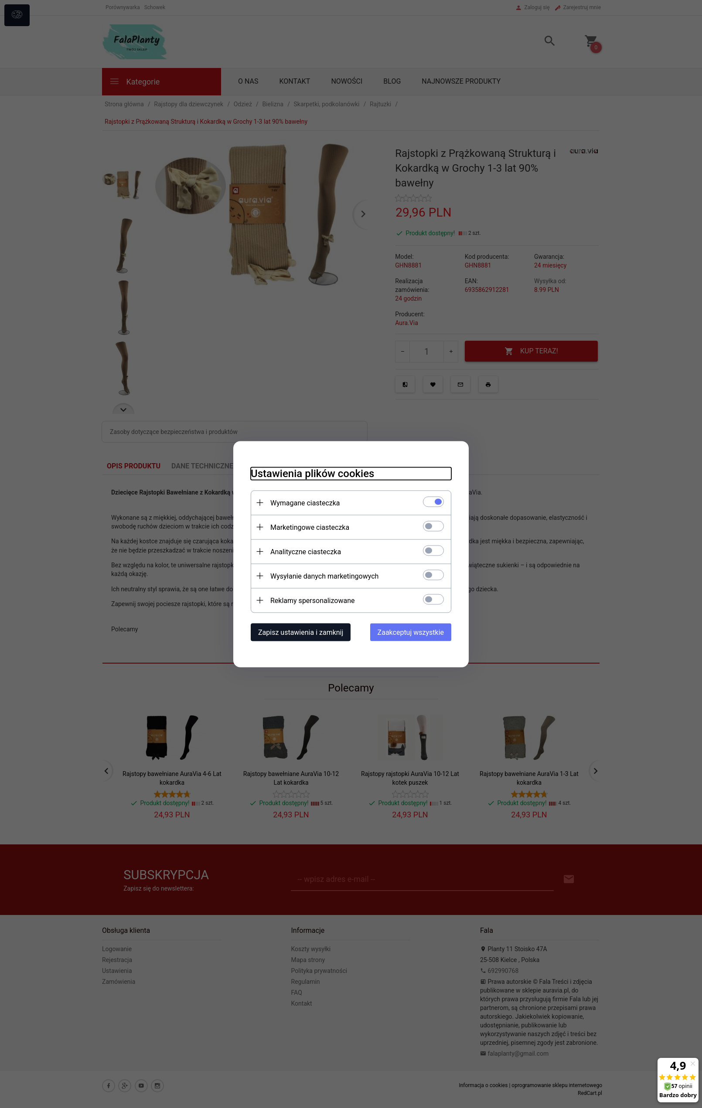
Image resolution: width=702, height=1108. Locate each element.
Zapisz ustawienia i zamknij (300, 632)
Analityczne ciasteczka (305, 551)
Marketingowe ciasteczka (309, 527)
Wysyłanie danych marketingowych (324, 576)
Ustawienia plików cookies (312, 473)
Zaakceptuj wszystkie (411, 632)
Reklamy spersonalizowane (312, 600)
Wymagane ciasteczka (305, 502)
